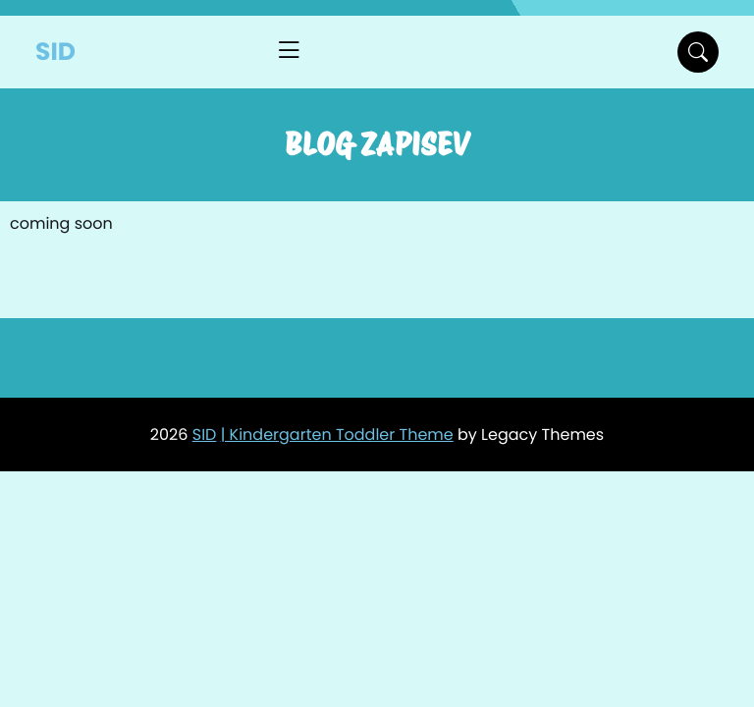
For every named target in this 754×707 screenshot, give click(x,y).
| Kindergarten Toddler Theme (337, 434)
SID (55, 51)
